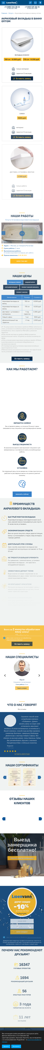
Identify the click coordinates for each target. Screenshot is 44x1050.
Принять (6, 1046)
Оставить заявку (22, 78)
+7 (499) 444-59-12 (12, 7)
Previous (3, 818)
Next (40, 818)
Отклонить (16, 1046)
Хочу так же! (22, 261)
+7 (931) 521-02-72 (32, 7)
